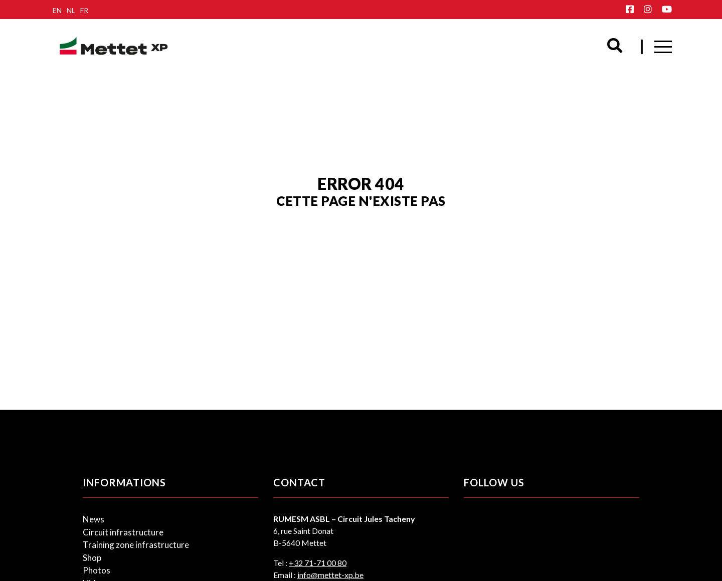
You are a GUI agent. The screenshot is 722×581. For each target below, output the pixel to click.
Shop (92, 557)
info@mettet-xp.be (330, 574)
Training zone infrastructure (136, 544)
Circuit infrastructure (123, 532)
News (93, 519)
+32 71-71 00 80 (317, 562)
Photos (96, 570)
